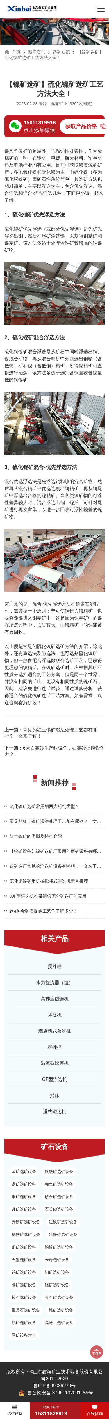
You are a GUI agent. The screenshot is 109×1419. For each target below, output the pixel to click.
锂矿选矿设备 (24, 1209)
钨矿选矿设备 (24, 1272)
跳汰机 (55, 1014)
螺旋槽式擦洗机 (54, 1031)
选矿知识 (61, 52)
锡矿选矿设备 (24, 1322)
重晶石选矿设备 (26, 1310)
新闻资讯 (36, 52)
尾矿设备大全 (24, 1335)
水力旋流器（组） (54, 982)
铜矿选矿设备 (24, 1247)
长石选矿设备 (24, 1297)
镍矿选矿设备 (24, 1284)
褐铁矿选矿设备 (26, 1234)
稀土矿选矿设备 (59, 1184)
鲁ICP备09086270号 (54, 1385)
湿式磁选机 (54, 1111)
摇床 (54, 1095)
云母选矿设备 (57, 1259)
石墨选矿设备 (24, 1259)
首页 (16, 52)
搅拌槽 (55, 966)
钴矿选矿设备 (61, 1310)
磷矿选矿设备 (24, 1184)
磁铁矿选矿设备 (63, 1222)
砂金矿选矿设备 (59, 1196)
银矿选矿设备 (24, 1196)
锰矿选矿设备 (57, 1284)
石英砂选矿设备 (59, 1209)
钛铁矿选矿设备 (59, 1171)
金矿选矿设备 (24, 1171)
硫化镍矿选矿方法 (55, 646)
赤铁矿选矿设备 (26, 1222)
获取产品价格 (81, 126)
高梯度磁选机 (55, 998)
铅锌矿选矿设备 (59, 1247)
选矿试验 (51, 688)
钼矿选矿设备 (57, 1272)
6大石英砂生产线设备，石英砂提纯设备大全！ (54, 751)
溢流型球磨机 (55, 1063)
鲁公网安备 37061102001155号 (56, 1393)
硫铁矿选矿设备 (63, 1234)
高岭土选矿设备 (59, 1322)
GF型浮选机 (54, 1079)
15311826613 (51, 1414)
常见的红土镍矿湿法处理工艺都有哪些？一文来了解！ (50, 733)
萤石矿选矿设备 (59, 1297)
